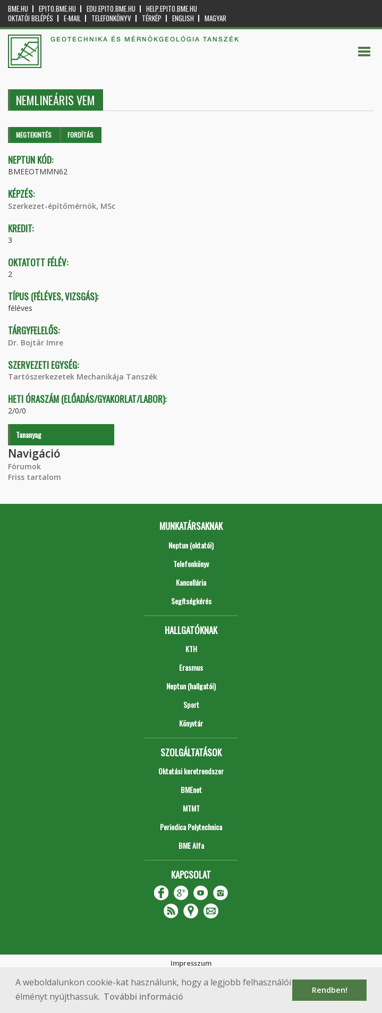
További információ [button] (143, 996)
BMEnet (191, 789)
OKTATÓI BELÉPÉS (30, 18)
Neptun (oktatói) (191, 545)
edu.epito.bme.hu (111, 8)
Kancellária (191, 582)
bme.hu (18, 8)
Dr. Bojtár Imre (35, 342)
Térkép (152, 18)
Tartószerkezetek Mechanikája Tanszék (82, 377)
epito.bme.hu (57, 8)
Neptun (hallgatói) (191, 685)
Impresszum (191, 963)
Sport (191, 704)
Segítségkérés (191, 600)
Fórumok (24, 466)
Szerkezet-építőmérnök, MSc (61, 206)
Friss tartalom (34, 477)
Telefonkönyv (111, 18)
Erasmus (191, 667)
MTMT (191, 808)
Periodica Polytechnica (191, 826)
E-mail (72, 18)
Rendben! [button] (329, 990)
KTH (191, 648)
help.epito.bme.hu (171, 8)
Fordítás (80, 134)
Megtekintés (34, 134)
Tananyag (28, 434)
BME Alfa (191, 845)
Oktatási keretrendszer (191, 770)
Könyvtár (191, 723)
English (183, 18)
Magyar (215, 18)
